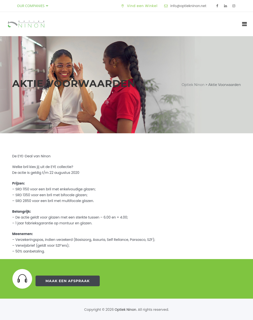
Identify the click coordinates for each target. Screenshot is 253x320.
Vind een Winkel (142, 5)
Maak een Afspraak (67, 281)
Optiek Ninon (125, 309)
